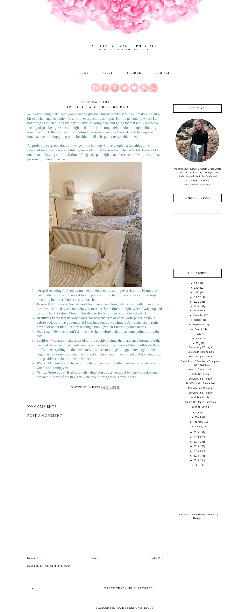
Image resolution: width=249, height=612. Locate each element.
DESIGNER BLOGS (141, 607)
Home (83, 73)
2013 (196, 460)
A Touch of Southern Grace (124, 46)
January (199, 426)
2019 (196, 432)
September (198, 324)
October (198, 320)
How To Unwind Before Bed (200, 383)
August (198, 329)
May (198, 343)
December (198, 310)
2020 (196, 306)
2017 (196, 441)
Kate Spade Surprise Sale (200, 352)
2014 (196, 455)
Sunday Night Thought (200, 347)
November (198, 315)
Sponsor (134, 73)
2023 (197, 292)
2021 (196, 301)
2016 (196, 446)
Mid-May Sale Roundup (200, 388)
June (198, 338)
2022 (196, 297)
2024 (197, 287)
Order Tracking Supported (128, 588)
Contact (163, 73)
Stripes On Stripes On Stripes (200, 402)
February (198, 422)
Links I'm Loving (200, 374)
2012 (197, 465)
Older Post (157, 558)
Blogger (197, 518)
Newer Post (34, 558)
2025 (197, 283)
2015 (196, 451)
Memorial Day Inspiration (200, 369)
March (198, 417)
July (199, 334)
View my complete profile (197, 185)
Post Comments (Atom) (58, 565)
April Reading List (200, 397)
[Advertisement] (56, 529)
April (198, 412)
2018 (196, 437)
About (108, 73)
